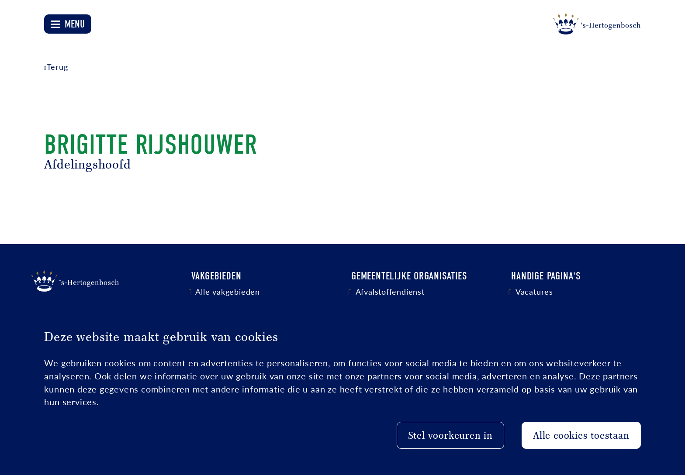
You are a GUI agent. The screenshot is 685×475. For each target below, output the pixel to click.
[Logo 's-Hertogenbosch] (597, 24)
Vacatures (534, 291)
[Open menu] (67, 24)
